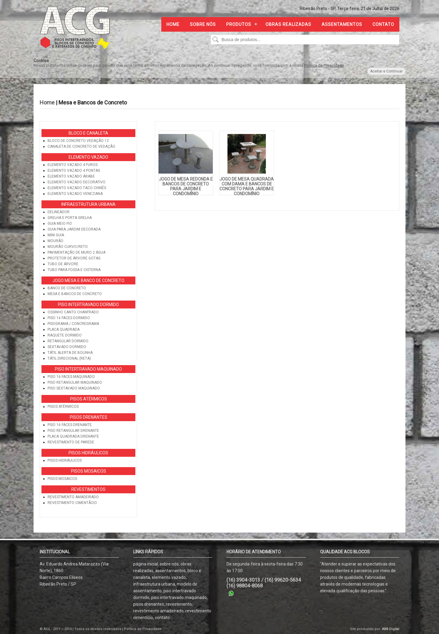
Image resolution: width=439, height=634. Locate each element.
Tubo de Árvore (63, 264)
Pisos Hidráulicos (88, 452)
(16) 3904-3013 (243, 580)
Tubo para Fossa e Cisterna (74, 270)
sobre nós (169, 564)
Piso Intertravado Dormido (88, 304)
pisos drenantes (148, 604)
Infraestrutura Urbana (88, 204)
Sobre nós (203, 24)
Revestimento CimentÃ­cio (72, 503)
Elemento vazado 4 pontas (74, 170)
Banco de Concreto (67, 288)
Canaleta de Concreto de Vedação (81, 146)
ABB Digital (390, 629)
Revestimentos (88, 489)
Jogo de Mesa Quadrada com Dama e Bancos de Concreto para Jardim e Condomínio (247, 186)
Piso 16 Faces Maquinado (71, 377)
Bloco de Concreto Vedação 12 (78, 141)
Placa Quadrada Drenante (73, 436)
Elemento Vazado (88, 157)
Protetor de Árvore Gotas (74, 258)
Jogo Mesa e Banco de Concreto (88, 280)
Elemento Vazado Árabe (71, 176)
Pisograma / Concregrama (73, 324)
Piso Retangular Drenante (73, 430)
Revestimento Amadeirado (73, 497)
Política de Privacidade (324, 65)
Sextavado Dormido (67, 347)
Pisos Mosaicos (88, 471)
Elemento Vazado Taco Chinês (77, 188)
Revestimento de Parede (71, 442)
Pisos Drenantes (88, 417)
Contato (383, 24)
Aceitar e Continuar (386, 71)
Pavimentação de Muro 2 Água (76, 252)
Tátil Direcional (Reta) (69, 358)
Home (173, 24)
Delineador (59, 212)
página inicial (145, 564)
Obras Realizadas (288, 24)
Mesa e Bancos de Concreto (75, 294)
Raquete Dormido (65, 335)
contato (162, 617)
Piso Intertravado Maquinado (88, 369)
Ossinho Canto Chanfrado (73, 312)
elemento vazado (169, 577)
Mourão (55, 241)
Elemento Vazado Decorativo (76, 182)
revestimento (179, 604)
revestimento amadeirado (158, 610)
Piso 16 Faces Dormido (69, 318)
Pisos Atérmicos (88, 398)
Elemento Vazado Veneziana (75, 194)
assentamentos (170, 570)
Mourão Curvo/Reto (68, 247)
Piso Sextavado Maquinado (74, 388)
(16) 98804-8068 (245, 586)
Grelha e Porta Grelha (70, 218)
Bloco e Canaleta (88, 133)
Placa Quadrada (64, 329)
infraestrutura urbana (154, 584)
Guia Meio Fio (60, 223)
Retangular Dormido (68, 341)
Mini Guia (56, 235)
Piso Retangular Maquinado (75, 382)
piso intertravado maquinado (179, 597)
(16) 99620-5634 (283, 580)
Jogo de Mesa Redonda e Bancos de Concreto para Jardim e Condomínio (186, 186)
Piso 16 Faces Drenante (70, 425)
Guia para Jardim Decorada (74, 229)
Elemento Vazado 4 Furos (73, 165)
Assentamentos (342, 24)
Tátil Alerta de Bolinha (70, 352)
